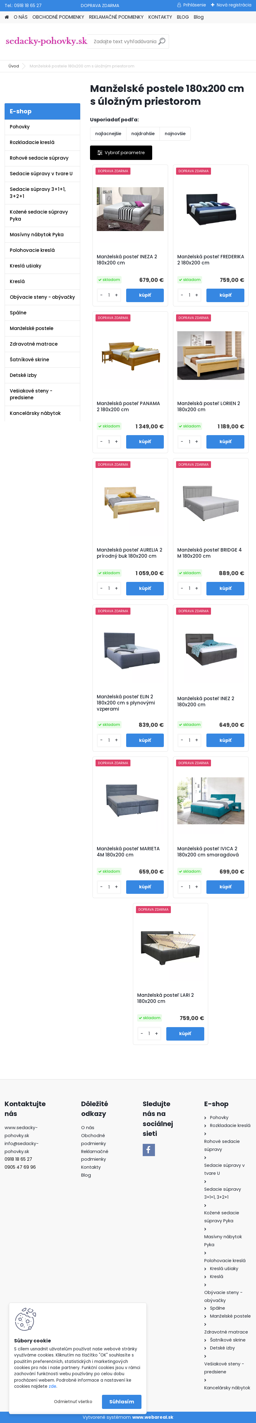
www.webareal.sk (152, 1417)
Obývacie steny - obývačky (42, 297)
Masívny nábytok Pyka (37, 234)
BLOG (183, 17)
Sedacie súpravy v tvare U (41, 173)
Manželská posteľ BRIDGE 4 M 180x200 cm (209, 553)
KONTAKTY (160, 17)
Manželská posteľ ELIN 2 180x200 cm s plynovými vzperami (126, 703)
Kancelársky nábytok (35, 413)
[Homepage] (7, 17)
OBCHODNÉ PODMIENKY (58, 17)
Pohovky (20, 126)
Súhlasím (121, 1401)
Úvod (14, 66)
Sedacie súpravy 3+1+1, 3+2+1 (38, 192)
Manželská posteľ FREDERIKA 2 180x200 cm (210, 260)
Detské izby (23, 375)
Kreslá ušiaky (25, 266)
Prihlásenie (194, 5)
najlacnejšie (108, 134)
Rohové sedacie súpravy (39, 158)
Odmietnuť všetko (73, 1402)
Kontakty (91, 1167)
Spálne (18, 312)
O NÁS (21, 17)
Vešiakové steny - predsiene (31, 394)
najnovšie (175, 134)
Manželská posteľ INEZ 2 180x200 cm (205, 702)
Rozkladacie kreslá (32, 142)
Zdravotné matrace (34, 344)
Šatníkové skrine (29, 359)
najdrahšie (143, 134)
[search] (161, 44)
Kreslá (17, 281)
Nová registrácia (234, 5)
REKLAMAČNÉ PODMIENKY (116, 17)
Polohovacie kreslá (32, 250)
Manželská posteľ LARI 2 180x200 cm (165, 998)
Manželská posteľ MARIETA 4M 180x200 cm (128, 852)
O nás (87, 1128)
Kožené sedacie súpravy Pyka (39, 215)
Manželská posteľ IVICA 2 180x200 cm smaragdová (208, 852)
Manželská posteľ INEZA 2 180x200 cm (127, 260)
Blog (199, 17)
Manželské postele (31, 328)
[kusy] (109, 295)
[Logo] (47, 41)
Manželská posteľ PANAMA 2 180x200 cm (128, 406)
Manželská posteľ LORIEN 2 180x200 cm (208, 406)
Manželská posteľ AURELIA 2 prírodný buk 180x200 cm (129, 553)
